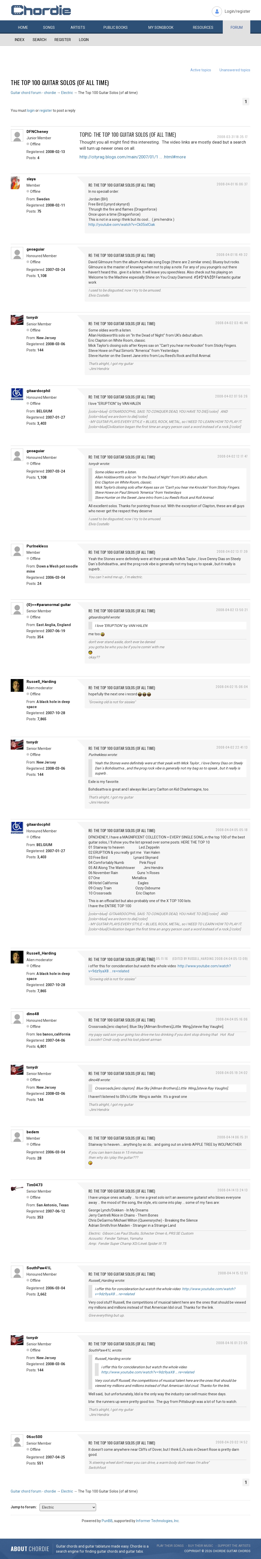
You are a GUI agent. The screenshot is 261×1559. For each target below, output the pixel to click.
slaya (31, 179)
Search (39, 40)
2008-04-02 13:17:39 (232, 551)
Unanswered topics (234, 70)
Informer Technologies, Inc (157, 1521)
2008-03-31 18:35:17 (232, 136)
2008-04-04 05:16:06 (232, 1019)
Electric (67, 93)
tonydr (32, 317)
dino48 (33, 1014)
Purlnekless (37, 546)
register (46, 110)
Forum (237, 27)
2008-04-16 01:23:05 (232, 1343)
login (31, 110)
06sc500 (34, 1436)
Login (84, 40)
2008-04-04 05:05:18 (232, 829)
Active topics (200, 70)
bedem (33, 1132)
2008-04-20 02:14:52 (232, 1442)
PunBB (107, 1521)
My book (160, 27)
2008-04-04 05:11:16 (152, 958)
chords (244, 1551)
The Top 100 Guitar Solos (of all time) (60, 82)
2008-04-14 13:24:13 (232, 1190)
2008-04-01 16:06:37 (232, 184)
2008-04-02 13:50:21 (232, 610)
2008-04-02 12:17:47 (232, 456)
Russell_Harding (41, 681)
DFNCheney (37, 131)
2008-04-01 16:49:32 (232, 254)
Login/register (237, 11)
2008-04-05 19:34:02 (232, 1072)
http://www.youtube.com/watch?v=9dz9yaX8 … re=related (147, 1372)
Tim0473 (35, 1185)
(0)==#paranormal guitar (49, 604)
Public (115, 27)
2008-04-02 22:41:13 (232, 747)
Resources (203, 27)
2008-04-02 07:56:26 (231, 396)
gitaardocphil (38, 391)
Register (63, 40)
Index (19, 40)
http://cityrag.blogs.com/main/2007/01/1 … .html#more (133, 156)
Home (23, 27)
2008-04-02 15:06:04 (232, 686)
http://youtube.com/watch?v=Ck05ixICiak (121, 225)
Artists (78, 27)
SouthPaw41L (39, 1268)
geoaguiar (36, 249)
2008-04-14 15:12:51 (233, 1273)
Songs (49, 27)
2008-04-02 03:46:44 (231, 323)
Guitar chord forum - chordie (33, 93)
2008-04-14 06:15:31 (232, 1137)
